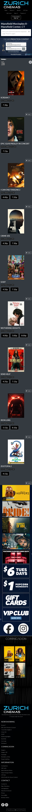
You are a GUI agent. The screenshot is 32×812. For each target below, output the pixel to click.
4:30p (5, 243)
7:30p (5, 105)
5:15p (5, 427)
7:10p (14, 289)
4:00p (5, 335)
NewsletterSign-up (16, 17)
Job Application (5, 788)
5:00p (14, 335)
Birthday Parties (5, 797)
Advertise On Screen (6, 790)
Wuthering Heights (6, 736)
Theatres (22, 13)
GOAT (2, 734)
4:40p (5, 197)
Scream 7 (3, 725)
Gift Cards (9, 13)
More (15, 13)
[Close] (29, 31)
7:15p (5, 151)
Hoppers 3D (4, 752)
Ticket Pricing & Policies (7, 772)
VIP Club (25, 10)
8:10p (14, 427)
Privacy (3, 793)
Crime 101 (3, 732)
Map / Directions (5, 786)
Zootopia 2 (4, 743)
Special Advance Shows (6, 770)
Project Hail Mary (5, 759)
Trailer (28, 114)
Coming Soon (4, 766)
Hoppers (3, 750)
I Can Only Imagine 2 (6, 729)
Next (30, 62)
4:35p (5, 381)
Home (6, 10)
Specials (19, 10)
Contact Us (4, 784)
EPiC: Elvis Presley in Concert (8, 727)
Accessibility (4, 795)
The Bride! (3, 754)
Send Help (3, 738)
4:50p (5, 289)
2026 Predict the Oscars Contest (9, 777)
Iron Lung (3, 741)
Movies (11, 10)
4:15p (5, 473)
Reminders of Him (5, 757)
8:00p (23, 335)
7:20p (14, 197)
